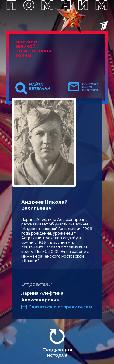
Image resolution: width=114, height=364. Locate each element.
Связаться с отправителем (60, 307)
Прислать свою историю (90, 87)
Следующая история (57, 352)
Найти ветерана (39, 86)
